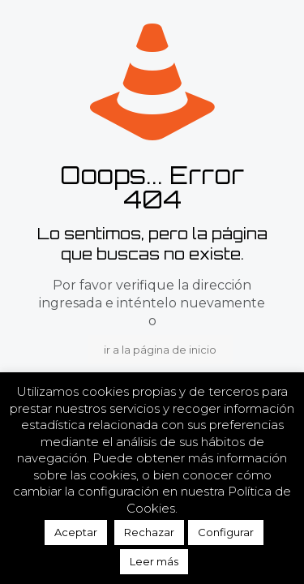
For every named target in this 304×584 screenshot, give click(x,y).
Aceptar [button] (75, 532)
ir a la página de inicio (160, 349)
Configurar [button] (226, 532)
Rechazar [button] (149, 532)
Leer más (154, 561)
